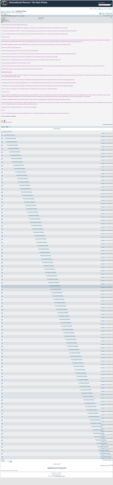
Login (106, 9)
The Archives (7, 11)
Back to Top (57, 464)
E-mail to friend (4, 14)
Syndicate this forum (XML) (104, 465)
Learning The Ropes (7, 131)
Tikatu (4, 17)
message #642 (14, 15)
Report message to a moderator (107, 124)
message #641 (22, 15)
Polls (13, 12)
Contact (54, 473)
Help (96, 9)
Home (110, 9)
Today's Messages (7, 12)
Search (92, 9)
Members (101, 9)
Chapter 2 (13, 11)
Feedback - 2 (110, 460)
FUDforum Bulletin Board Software (60, 476)
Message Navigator (19, 12)
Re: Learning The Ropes (6, 15)
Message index (57, 128)
